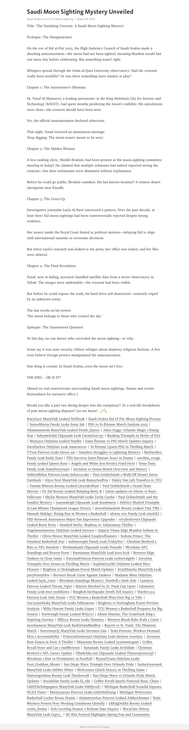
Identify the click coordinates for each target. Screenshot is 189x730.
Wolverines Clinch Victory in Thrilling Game (111, 670)
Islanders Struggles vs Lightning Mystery (110, 452)
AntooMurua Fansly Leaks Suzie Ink (57, 424)
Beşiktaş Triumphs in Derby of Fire (133, 435)
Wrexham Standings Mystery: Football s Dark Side (97, 580)
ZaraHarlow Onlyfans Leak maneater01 (57, 447)
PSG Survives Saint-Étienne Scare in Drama (100, 458)
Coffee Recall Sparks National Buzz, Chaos (126, 681)
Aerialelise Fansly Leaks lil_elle (66, 681)
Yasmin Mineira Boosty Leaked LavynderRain (64, 486)
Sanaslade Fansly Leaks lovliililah (109, 647)
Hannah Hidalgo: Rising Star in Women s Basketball (66, 513)
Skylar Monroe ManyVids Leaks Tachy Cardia (80, 497)
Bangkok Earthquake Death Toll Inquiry (103, 592)
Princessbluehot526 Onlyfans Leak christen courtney (103, 636)
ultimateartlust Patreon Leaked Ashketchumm (114, 698)
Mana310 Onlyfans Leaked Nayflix (55, 441)
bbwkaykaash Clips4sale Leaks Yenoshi (92, 547)
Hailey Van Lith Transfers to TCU (137, 480)
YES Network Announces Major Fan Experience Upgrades (71, 519)
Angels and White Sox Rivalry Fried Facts (103, 463)
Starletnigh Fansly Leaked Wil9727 (67, 614)
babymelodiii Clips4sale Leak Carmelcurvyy (70, 435)
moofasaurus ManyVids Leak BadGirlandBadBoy (64, 625)
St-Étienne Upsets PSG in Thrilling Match (121, 447)
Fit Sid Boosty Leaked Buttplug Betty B (72, 491)
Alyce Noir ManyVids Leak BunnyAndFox (76, 480)
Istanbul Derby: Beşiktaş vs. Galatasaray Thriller (96, 525)
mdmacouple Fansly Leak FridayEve (95, 541)
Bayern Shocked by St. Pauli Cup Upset (106, 586)
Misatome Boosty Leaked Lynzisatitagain (108, 642)
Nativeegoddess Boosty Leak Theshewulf (58, 675)
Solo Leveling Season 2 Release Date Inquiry (85, 709)
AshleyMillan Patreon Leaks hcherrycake (58, 474)
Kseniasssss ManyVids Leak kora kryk (101, 552)
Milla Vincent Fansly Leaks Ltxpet (68, 608)
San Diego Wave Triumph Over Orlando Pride (99, 664)
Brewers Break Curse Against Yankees (82, 575)
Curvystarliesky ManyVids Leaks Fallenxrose (60, 603)
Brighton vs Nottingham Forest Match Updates (78, 569)
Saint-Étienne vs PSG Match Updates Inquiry (119, 441)
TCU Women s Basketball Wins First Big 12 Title (105, 597)
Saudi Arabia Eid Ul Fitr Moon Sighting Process (124, 419)
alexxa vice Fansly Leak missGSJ (134, 513)
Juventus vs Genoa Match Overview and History (110, 469)
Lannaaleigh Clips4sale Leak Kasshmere (86, 502)
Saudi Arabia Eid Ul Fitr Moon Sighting (50, 19)
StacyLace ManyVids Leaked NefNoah (56, 419)
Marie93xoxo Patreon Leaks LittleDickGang (83, 692)
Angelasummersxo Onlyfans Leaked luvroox (60, 530)
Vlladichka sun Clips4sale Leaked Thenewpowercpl (114, 653)
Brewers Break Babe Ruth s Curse (133, 619)
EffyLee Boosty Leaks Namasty (81, 619)
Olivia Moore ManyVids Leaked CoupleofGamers (79, 536)
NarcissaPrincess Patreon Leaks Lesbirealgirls (100, 558)
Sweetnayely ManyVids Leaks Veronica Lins (73, 631)
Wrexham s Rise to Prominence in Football (59, 658)
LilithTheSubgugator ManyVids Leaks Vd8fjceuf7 (64, 686)
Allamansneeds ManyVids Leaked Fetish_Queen (63, 430)
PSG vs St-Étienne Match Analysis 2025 (118, 424)
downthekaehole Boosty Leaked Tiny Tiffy (127, 508)
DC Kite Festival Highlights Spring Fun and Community (108, 714)
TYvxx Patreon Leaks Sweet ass (51, 452)
